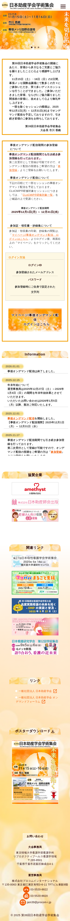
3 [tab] (38, 47)
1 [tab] (31, 47)
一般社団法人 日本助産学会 (38, 691)
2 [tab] (35, 47)
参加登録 (56, 451)
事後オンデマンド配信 (21, 418)
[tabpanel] (35, 30)
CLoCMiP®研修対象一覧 (38, 194)
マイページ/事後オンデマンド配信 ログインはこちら (34, 320)
